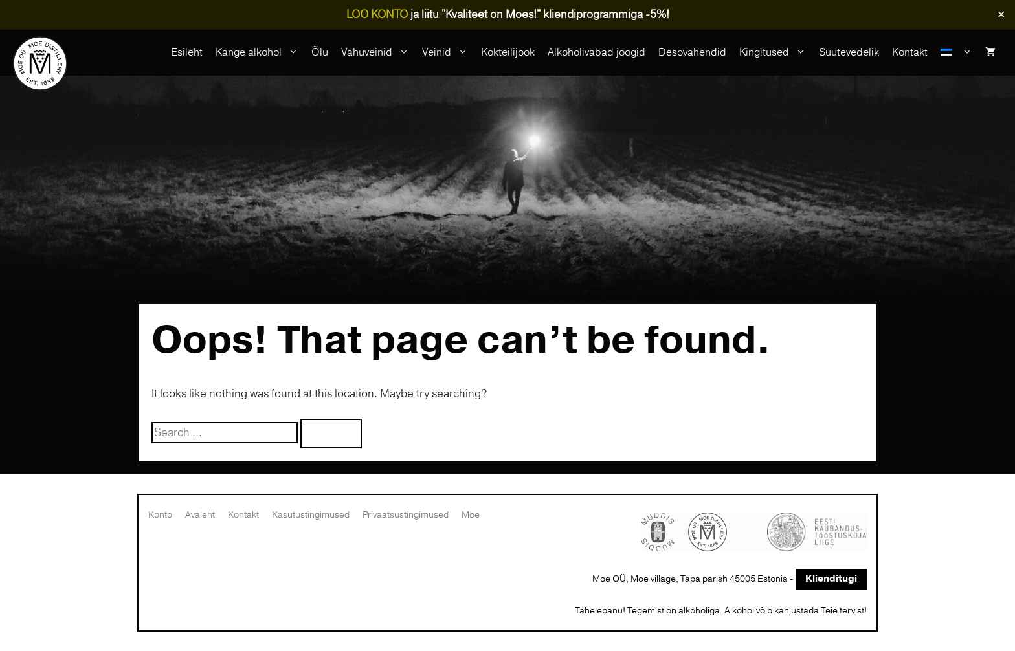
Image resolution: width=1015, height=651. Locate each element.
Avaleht (200, 515)
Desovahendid (692, 52)
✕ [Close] (1001, 15)
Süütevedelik (849, 52)
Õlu (319, 52)
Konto (160, 515)
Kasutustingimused (311, 515)
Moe (471, 515)
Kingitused (775, 52)
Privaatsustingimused (405, 515)
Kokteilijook (508, 52)
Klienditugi (831, 579)
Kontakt (910, 52)
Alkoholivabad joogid (596, 52)
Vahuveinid (378, 52)
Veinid (448, 52)
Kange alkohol (260, 52)
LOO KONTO (377, 14)
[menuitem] (956, 52)
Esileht (187, 52)
